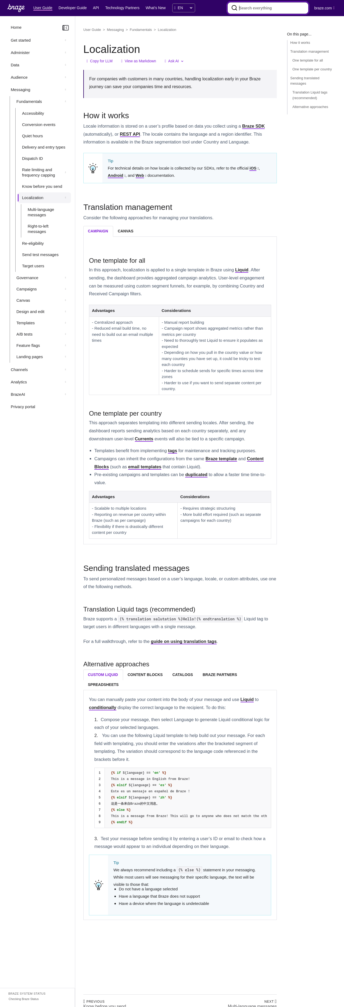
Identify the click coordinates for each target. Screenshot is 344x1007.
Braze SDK (253, 126)
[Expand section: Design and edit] (65, 311)
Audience (19, 77)
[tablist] (180, 231)
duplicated (196, 474)
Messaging (20, 89)
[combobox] (268, 8)
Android (115, 175)
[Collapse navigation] (65, 28)
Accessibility (33, 113)
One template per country (312, 69)
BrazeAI (18, 394)
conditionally (102, 707)
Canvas (23, 300)
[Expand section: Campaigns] (65, 289)
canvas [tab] (125, 231)
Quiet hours (32, 136)
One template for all (307, 60)
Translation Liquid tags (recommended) (309, 95)
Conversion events (38, 124)
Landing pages (29, 356)
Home (16, 27)
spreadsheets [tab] (103, 684)
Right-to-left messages (38, 229)
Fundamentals (29, 101)
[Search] (234, 8)
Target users (33, 266)
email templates (145, 466)
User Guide (92, 30)
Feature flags (28, 345)
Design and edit (30, 311)
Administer (20, 52)
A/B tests (24, 334)
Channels (19, 369)
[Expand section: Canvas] (65, 300)
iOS (252, 168)
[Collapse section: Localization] (65, 198)
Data (15, 65)
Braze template (221, 458)
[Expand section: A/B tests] (65, 334)
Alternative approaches (310, 107)
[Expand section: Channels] (65, 369)
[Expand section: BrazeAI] (65, 394)
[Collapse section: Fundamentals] (65, 101)
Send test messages (40, 254)
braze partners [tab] (220, 674)
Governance (27, 277)
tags (172, 450)
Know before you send (42, 186)
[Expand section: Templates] (65, 323)
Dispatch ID (32, 158)
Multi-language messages (41, 212)
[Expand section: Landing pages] (65, 357)
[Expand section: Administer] (65, 52)
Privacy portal (23, 406)
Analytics (19, 382)
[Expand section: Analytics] (65, 382)
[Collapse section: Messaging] (65, 90)
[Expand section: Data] (65, 65)
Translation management (309, 51)
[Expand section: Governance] (65, 278)
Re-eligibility (33, 243)
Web (140, 175)
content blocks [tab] (145, 674)
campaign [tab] (98, 231)
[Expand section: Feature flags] (65, 345)
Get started (21, 40)
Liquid (241, 269)
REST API (130, 134)
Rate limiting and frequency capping (38, 172)
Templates (25, 323)
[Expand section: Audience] (65, 77)
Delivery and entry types (43, 147)
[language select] (185, 7)
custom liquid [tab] (103, 674)
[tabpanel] (180, 397)
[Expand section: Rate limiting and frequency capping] (65, 172)
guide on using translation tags (184, 641)
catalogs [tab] (182, 674)
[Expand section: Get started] (65, 40)
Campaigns (26, 289)
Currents (144, 438)
